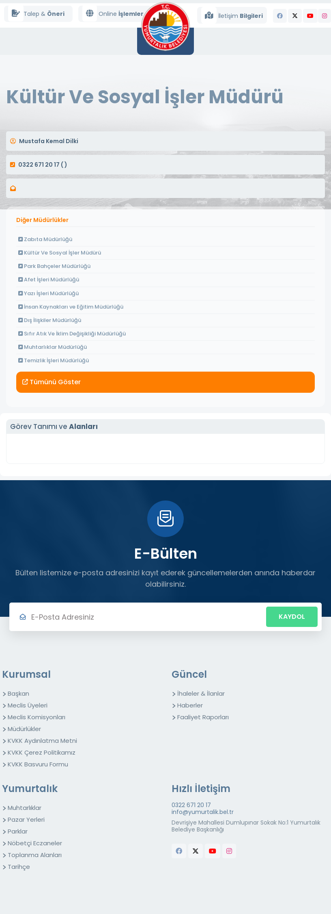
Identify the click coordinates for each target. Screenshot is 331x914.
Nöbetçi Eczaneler (35, 843)
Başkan (18, 693)
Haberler (190, 705)
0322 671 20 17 (191, 805)
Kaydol (292, 616)
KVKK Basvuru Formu (38, 764)
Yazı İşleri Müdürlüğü (48, 293)
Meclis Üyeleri (27, 705)
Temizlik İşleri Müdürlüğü (53, 360)
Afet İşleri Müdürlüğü (48, 279)
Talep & (36, 14)
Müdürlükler (24, 729)
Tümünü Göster (51, 382)
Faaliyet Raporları (203, 717)
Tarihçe (19, 866)
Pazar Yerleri (26, 819)
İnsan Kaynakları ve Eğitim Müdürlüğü (70, 307)
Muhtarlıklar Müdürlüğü (52, 347)
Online (113, 14)
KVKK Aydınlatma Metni (42, 740)
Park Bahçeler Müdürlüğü (54, 266)
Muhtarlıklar (24, 807)
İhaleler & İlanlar (201, 693)
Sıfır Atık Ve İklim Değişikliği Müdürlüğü (72, 333)
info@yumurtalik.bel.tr (203, 812)
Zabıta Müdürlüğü (45, 239)
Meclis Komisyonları (36, 717)
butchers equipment (186, 867)
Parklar (18, 831)
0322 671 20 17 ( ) (42, 165)
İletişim (232, 15)
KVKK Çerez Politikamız (41, 752)
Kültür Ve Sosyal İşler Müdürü (59, 253)
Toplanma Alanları (35, 855)
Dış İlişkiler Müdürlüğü (49, 320)
